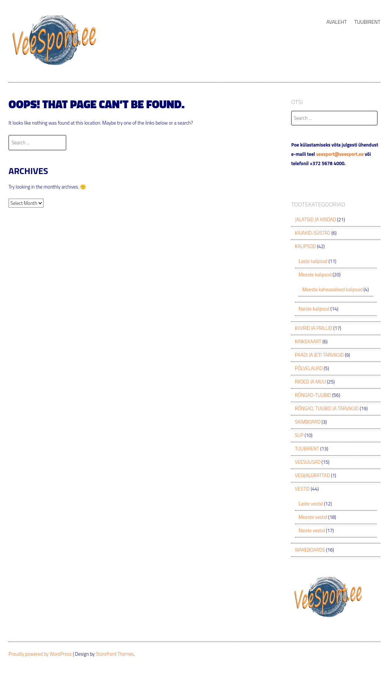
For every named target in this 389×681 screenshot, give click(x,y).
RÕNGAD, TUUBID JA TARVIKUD (327, 408)
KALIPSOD (305, 246)
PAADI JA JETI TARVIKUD (319, 355)
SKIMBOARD (308, 421)
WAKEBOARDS (310, 549)
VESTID (302, 488)
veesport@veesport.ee (340, 154)
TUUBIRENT (367, 22)
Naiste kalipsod (314, 308)
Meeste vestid (313, 517)
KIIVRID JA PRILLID (313, 328)
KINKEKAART (308, 341)
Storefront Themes (115, 654)
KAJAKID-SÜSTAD (312, 233)
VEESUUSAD (308, 462)
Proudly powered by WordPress (40, 654)
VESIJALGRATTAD (312, 475)
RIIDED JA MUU (310, 381)
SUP (299, 435)
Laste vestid (311, 503)
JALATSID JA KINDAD (315, 219)
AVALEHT (336, 22)
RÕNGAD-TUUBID (313, 395)
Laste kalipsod (313, 261)
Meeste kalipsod (315, 274)
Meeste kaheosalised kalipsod (332, 289)
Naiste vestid (312, 530)
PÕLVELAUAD (309, 368)
